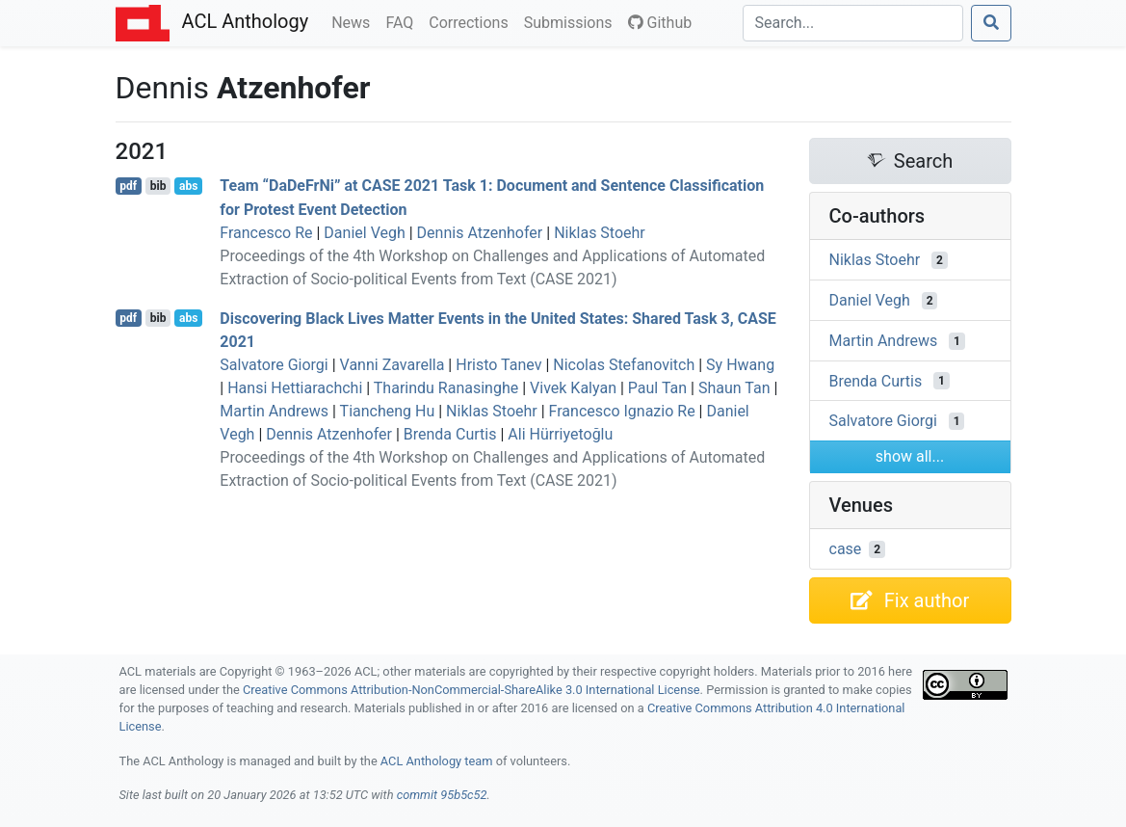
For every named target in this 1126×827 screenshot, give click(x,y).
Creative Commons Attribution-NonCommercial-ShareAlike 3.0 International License (471, 689)
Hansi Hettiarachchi (294, 388)
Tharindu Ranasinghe (446, 388)
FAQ (403, 21)
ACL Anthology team (436, 761)
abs (188, 186)
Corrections (472, 21)
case (845, 549)
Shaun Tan (734, 388)
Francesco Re (266, 233)
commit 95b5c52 (442, 794)
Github (660, 22)
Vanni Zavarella (392, 365)
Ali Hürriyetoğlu (560, 434)
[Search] (853, 23)
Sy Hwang (740, 365)
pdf (128, 186)
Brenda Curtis (450, 434)
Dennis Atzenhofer (480, 233)
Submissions (572, 21)
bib (158, 186)
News (354, 21)
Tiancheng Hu (387, 411)
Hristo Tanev (498, 365)
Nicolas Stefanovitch (623, 365)
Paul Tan (657, 388)
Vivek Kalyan (573, 388)
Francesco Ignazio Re (622, 411)
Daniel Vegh (364, 233)
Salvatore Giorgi (273, 365)
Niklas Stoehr (599, 233)
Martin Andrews (274, 411)
